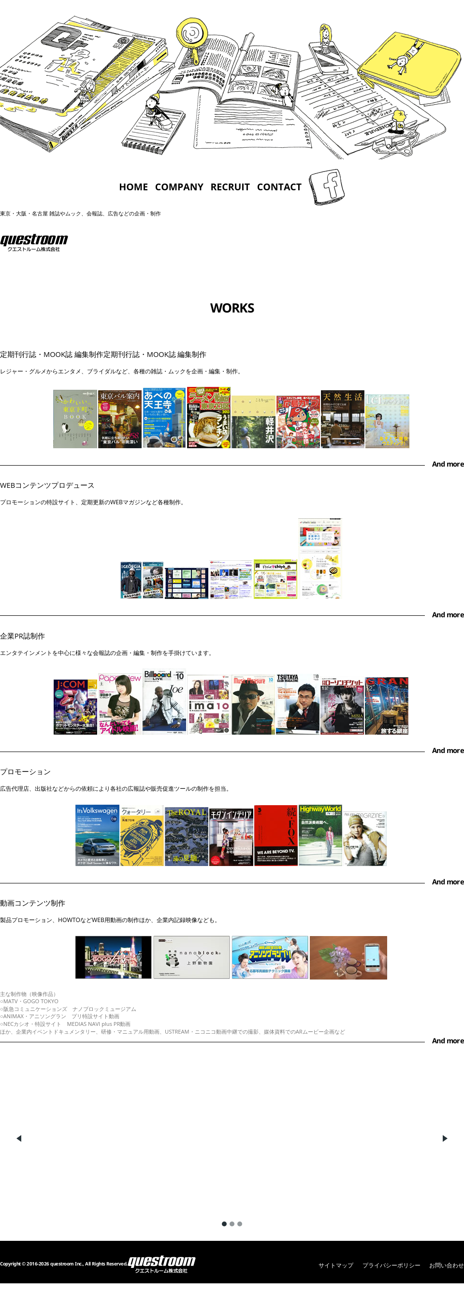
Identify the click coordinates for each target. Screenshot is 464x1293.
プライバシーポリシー (391, 1265)
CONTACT (279, 187)
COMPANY (179, 187)
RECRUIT (230, 187)
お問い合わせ (446, 1265)
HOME (133, 187)
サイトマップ (336, 1265)
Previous (19, 1138)
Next (444, 1138)
